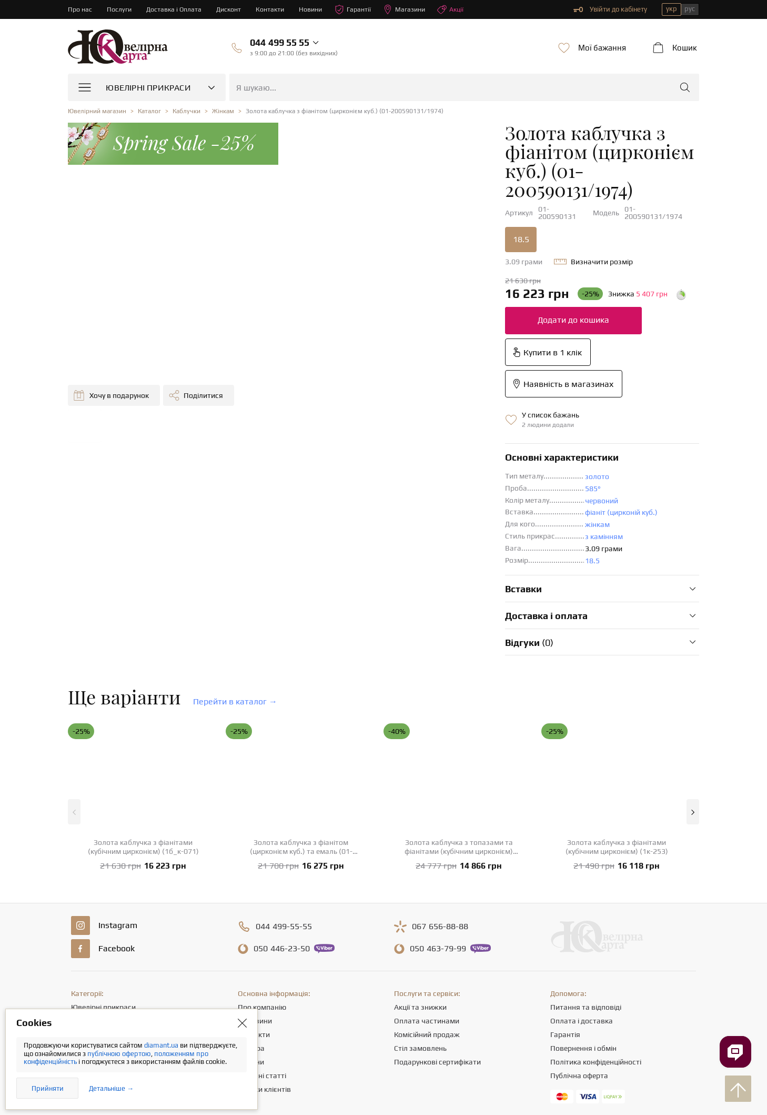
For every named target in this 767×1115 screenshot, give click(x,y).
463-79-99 (438, 840)
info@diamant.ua (464, 1014)
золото (419, 368)
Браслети (87, 967)
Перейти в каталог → (235, 593)
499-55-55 (284, 818)
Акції (458, 9)
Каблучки (87, 912)
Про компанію (262, 898)
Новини (316, 9)
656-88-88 (440, 818)
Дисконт (232, 9)
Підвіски (85, 953)
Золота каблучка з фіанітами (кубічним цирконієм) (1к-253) (617, 738)
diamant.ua (162, 1045)
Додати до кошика (395, 275)
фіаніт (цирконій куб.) (443, 404)
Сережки (85, 926)
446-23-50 (282, 840)
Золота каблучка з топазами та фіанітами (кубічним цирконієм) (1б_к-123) (459, 739)
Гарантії (359, 9)
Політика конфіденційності (595, 953)
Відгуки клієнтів (264, 980)
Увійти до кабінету (610, 9)
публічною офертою (119, 1054)
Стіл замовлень (420, 939)
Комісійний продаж (427, 926)
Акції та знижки (420, 898)
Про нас (80, 9)
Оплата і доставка (581, 912)
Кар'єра (251, 939)
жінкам (419, 416)
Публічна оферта (579, 967)
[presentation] (383, 1087)
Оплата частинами (426, 912)
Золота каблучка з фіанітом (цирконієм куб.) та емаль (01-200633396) (301, 739)
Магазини (411, 9)
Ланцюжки (89, 939)
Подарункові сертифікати (437, 953)
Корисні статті (262, 967)
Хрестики (87, 980)
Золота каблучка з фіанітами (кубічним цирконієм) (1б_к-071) (143, 738)
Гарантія (565, 926)
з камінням (426, 428)
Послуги (120, 9)
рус (689, 9)
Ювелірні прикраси (103, 898)
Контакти (274, 9)
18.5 (343, 194)
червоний (423, 392)
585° (414, 380)
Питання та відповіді (585, 898)
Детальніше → (111, 1088)
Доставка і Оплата (175, 9)
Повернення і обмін (583, 939)
